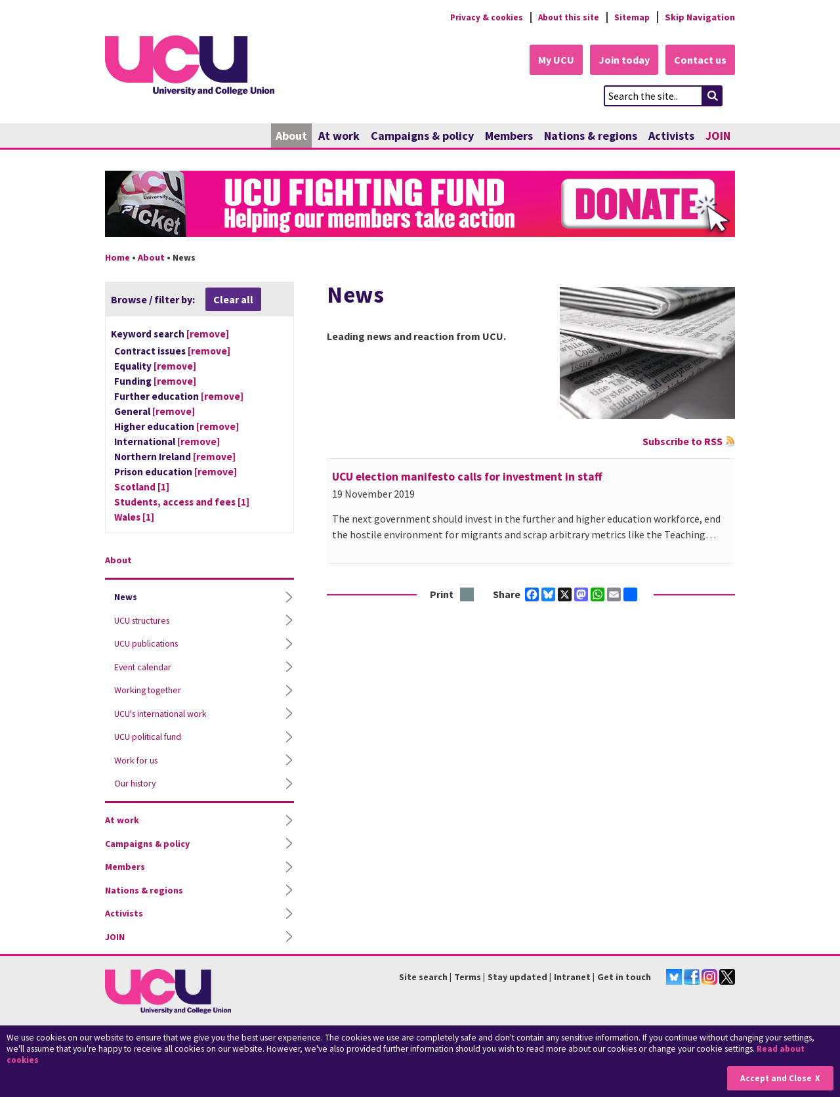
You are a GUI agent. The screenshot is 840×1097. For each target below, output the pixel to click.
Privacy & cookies (478, 17)
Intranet (572, 977)
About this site (564, 17)
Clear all (233, 300)
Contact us (699, 60)
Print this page (467, 596)
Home (117, 258)
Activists (671, 136)
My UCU (550, 60)
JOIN (717, 136)
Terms (467, 977)
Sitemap (631, 17)
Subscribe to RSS (682, 441)
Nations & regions (590, 136)
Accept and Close (775, 1078)
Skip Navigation (700, 17)
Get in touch (624, 977)
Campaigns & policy (422, 136)
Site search (423, 977)
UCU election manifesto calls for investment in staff (467, 477)
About (291, 136)
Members (509, 136)
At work (339, 136)
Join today (620, 60)
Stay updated (517, 977)
